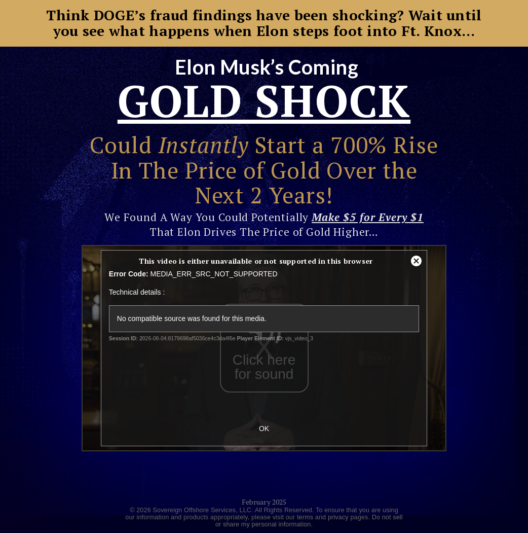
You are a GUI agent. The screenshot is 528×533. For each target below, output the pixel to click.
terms (305, 517)
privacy (338, 517)
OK (264, 428)
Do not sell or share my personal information (309, 521)
